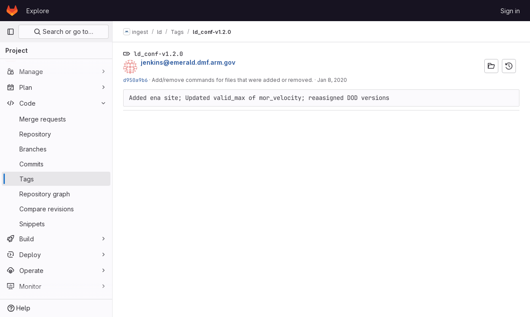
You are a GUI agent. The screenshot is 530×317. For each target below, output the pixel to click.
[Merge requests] (56, 119)
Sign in (510, 11)
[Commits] (56, 164)
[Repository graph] (56, 194)
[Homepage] (12, 11)
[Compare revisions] (56, 209)
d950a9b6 (135, 80)
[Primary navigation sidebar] (11, 32)
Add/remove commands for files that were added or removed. (232, 80)
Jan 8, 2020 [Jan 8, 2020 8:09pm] (332, 80)
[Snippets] (56, 224)
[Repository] (56, 134)
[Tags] (56, 179)
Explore (37, 11)
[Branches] (56, 149)
